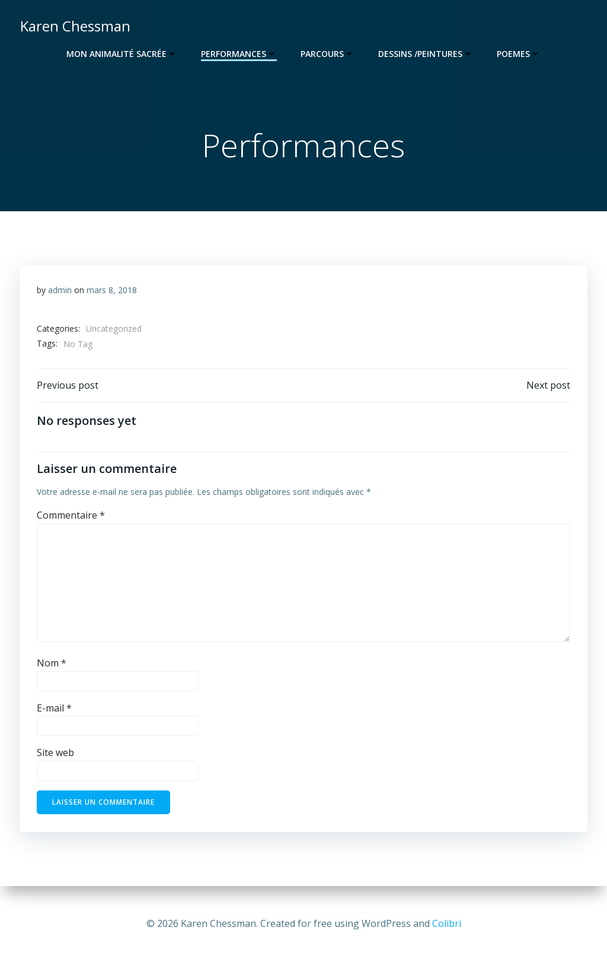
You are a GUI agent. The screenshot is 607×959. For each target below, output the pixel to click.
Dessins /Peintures (425, 53)
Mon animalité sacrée (121, 53)
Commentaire (71, 518)
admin (60, 291)
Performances (239, 53)
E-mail (54, 711)
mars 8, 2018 (112, 291)
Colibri (446, 923)
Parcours (327, 53)
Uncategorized (114, 330)
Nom (51, 666)
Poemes (519, 53)
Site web (55, 756)
